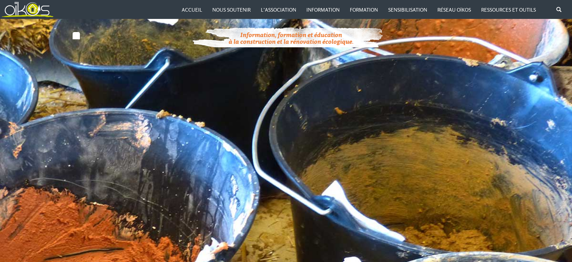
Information (323, 10)
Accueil (192, 10)
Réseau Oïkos (454, 10)
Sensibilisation (407, 10)
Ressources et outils (508, 10)
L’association (278, 10)
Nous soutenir (231, 10)
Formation (364, 10)
